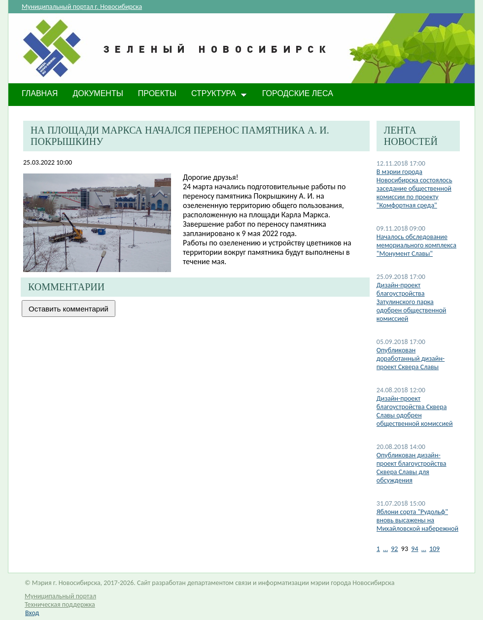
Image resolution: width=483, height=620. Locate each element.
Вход (32, 613)
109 (434, 549)
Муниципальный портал (60, 596)
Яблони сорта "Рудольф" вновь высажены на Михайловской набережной (417, 520)
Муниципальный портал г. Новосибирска (82, 6)
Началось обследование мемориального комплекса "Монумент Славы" (416, 245)
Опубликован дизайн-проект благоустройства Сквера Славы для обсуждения (412, 467)
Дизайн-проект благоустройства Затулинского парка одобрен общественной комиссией (412, 302)
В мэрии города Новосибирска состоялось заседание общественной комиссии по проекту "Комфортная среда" (414, 188)
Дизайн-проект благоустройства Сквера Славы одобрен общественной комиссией (415, 411)
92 (394, 549)
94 (414, 549)
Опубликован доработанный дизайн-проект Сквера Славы (411, 358)
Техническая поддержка (60, 604)
